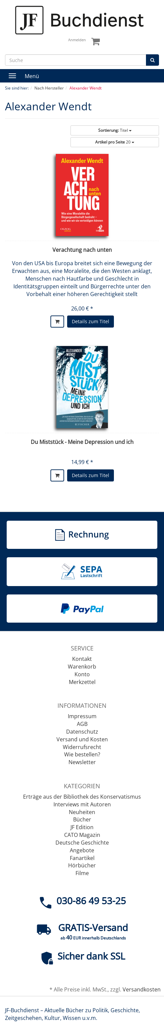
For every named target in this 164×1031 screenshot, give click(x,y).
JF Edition (82, 827)
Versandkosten (142, 989)
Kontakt (82, 659)
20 (114, 142)
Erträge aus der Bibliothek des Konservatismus (82, 796)
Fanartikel (82, 858)
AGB (82, 724)
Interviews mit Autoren (82, 804)
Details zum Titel (90, 321)
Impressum (82, 716)
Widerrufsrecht (82, 747)
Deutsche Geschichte (82, 842)
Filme (82, 873)
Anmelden (77, 39)
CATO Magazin (82, 835)
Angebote (82, 850)
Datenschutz (82, 731)
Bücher (82, 819)
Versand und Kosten (82, 739)
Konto (82, 674)
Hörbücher (82, 865)
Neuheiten (82, 812)
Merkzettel (82, 682)
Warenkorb (82, 666)
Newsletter (82, 762)
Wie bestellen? (82, 754)
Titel (115, 130)
